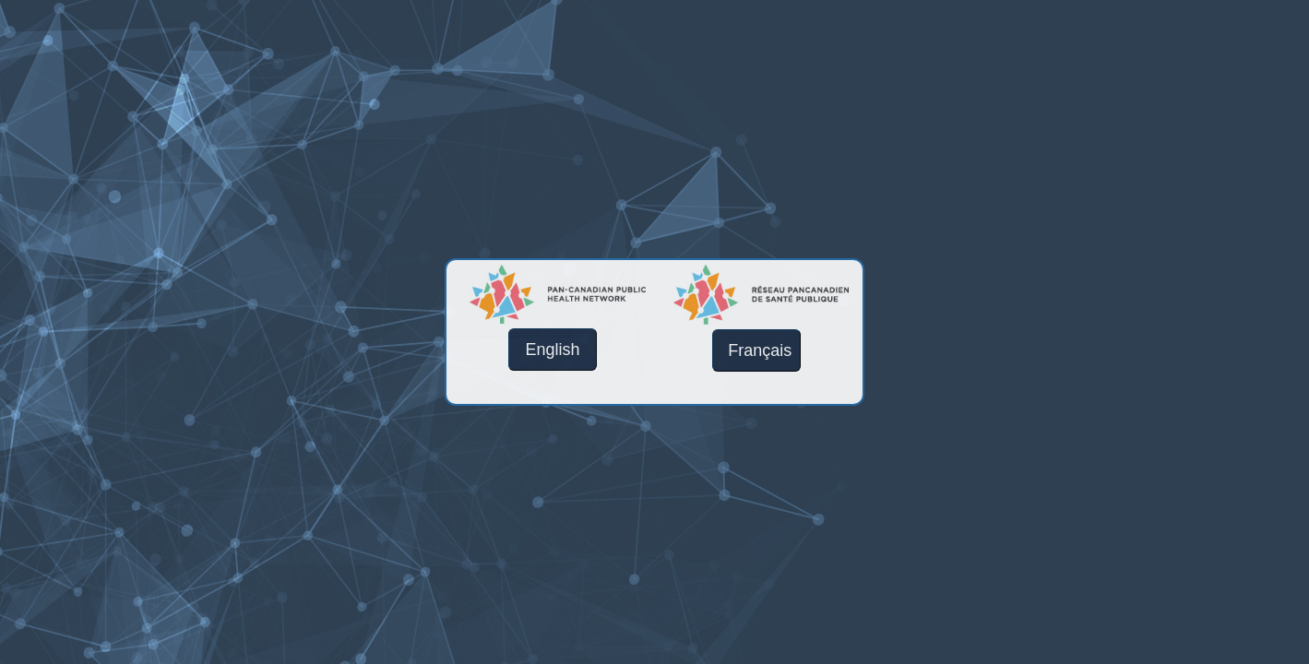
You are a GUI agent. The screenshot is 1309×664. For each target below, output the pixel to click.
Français (759, 350)
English (553, 349)
